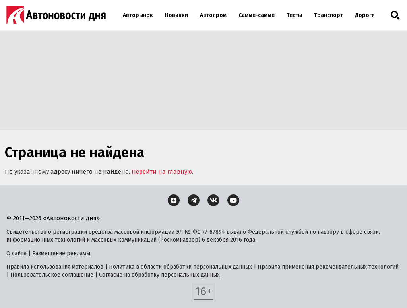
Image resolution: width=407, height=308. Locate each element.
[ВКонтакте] (213, 200)
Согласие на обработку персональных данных (159, 274)
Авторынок (138, 15)
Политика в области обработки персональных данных (180, 266)
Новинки (176, 15)
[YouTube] (233, 200)
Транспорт (328, 15)
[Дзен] (174, 200)
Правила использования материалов (54, 266)
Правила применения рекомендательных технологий (328, 266)
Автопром (213, 15)
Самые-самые (256, 15)
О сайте (16, 253)
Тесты (294, 15)
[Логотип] (56, 15)
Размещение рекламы (61, 253)
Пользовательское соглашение (51, 274)
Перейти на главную (162, 171)
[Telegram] (194, 200)
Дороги (365, 15)
